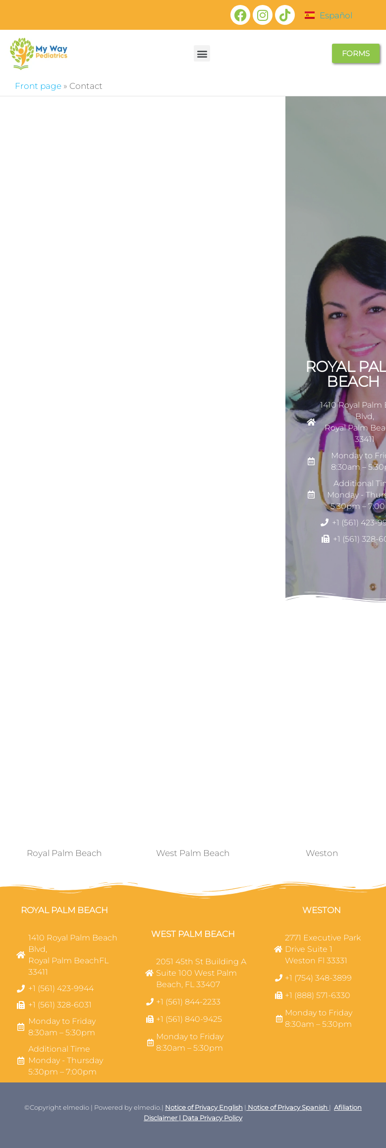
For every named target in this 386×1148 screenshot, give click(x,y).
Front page (38, 86)
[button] (202, 53)
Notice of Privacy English (204, 1107)
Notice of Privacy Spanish (287, 1107)
